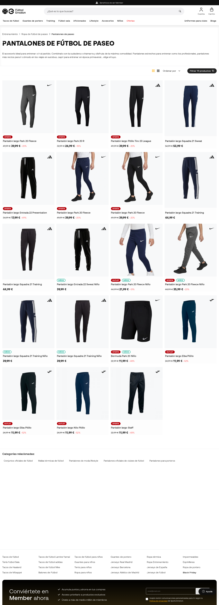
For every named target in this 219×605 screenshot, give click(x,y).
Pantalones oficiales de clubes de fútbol (124, 461)
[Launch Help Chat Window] (207, 591)
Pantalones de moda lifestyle (83, 461)
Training (50, 21)
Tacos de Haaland (11, 567)
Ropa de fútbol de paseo (34, 34)
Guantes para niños (85, 562)
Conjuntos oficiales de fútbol (18, 461)
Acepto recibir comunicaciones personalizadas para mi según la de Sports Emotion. (176, 599)
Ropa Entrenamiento (157, 562)
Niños (120, 21)
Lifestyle (93, 21)
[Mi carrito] (212, 11)
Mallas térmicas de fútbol (51, 461)
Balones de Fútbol (47, 572)
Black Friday (189, 572)
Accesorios (108, 21)
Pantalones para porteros (162, 461)
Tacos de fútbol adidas (50, 562)
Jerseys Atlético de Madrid (125, 572)
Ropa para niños (83, 572)
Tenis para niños (83, 567)
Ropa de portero (191, 567)
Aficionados (79, 21)
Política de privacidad (158, 601)
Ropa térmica (154, 556)
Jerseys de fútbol (156, 572)
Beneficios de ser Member (109, 3)
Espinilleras (189, 562)
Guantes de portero (33, 21)
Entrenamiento (10, 34)
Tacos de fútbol (11, 21)
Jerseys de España (157, 567)
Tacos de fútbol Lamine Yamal (54, 556)
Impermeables (190, 556)
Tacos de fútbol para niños (89, 556)
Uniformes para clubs (195, 21)
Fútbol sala (64, 21)
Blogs (213, 21)
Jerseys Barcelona (120, 567)
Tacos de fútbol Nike (49, 567)
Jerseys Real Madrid (121, 562)
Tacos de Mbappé (12, 572)
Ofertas (131, 21)
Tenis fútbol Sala (10, 562)
